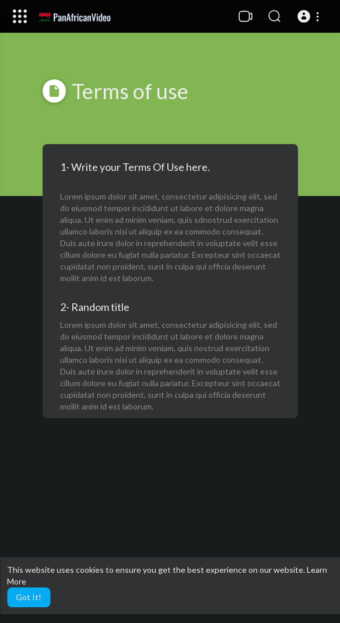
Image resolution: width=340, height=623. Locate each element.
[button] (310, 16)
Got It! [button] (28, 597)
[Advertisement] (170, 529)
